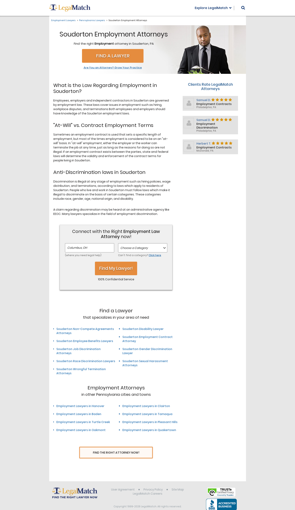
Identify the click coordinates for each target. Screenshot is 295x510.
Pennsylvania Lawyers (92, 20)
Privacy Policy (153, 482)
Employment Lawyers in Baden (78, 414)
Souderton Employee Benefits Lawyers (84, 341)
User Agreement (123, 482)
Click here (155, 255)
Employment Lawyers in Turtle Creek (83, 422)
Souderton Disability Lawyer (143, 329)
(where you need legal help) (83, 255)
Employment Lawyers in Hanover (80, 406)
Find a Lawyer (113, 56)
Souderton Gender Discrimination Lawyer (147, 351)
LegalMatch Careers (147, 486)
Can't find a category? (139, 255)
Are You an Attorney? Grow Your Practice (113, 68)
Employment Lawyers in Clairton (146, 406)
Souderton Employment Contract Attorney (147, 339)
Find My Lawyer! (116, 268)
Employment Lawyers (63, 20)
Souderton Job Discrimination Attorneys (78, 351)
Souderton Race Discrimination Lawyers (85, 361)
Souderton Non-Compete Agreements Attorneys (85, 331)
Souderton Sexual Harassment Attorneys (145, 363)
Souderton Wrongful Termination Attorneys (81, 371)
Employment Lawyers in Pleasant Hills (150, 422)
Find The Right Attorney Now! (116, 452)
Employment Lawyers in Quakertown (149, 430)
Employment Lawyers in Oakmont (81, 430)
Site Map (178, 482)
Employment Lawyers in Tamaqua (147, 414)
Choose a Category (134, 248)
